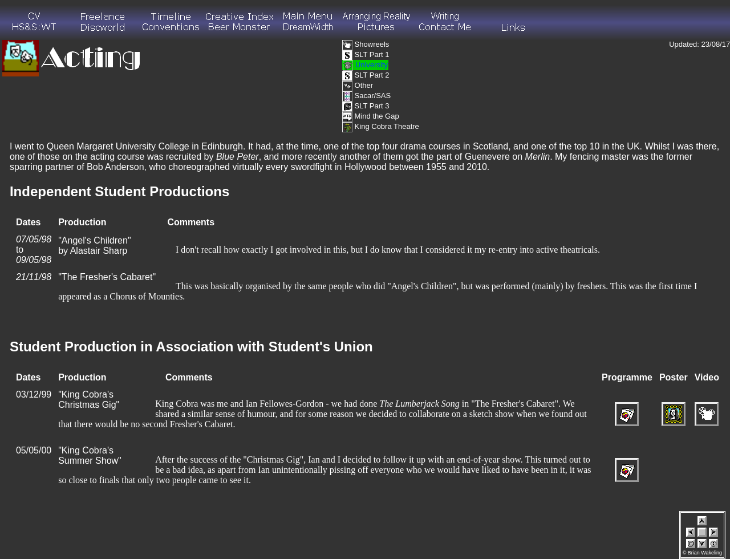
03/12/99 (33, 394)
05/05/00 (33, 450)
